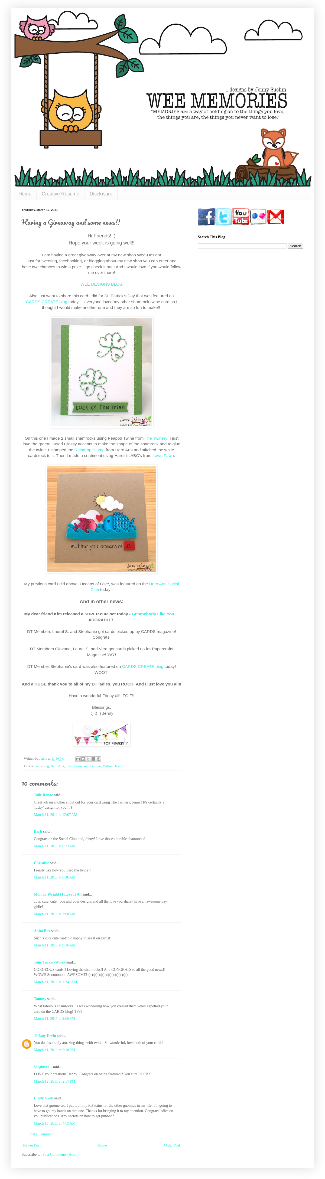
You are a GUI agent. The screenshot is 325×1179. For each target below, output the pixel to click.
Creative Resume (60, 194)
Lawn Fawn (163, 455)
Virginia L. (43, 1067)
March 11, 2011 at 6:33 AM (55, 846)
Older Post (172, 1145)
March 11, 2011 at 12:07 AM (55, 815)
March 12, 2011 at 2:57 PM (54, 1081)
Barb (38, 831)
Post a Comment (41, 1134)
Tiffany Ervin (45, 1036)
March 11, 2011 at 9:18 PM (54, 1050)
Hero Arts (57, 766)
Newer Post (32, 1145)
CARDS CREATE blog (46, 301)
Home (24, 194)
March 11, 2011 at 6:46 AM (55, 877)
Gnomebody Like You (153, 614)
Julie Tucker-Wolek (50, 962)
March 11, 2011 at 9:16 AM (55, 945)
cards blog (42, 766)
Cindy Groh (43, 1098)
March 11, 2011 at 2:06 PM (54, 1019)
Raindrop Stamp (89, 450)
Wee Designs (92, 766)
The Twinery (156, 438)
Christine (41, 863)
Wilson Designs (114, 766)
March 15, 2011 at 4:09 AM (55, 1123)
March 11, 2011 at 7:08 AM (55, 914)
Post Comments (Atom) (61, 1154)
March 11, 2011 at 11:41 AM (55, 982)
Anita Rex (42, 931)
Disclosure (101, 194)
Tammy (40, 999)
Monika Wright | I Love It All (58, 894)
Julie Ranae (43, 795)
